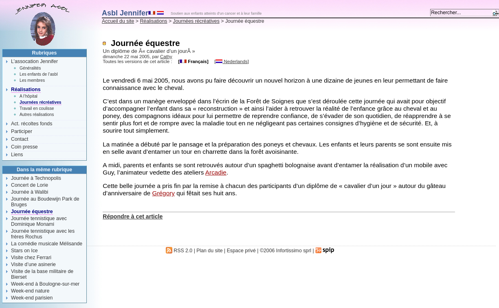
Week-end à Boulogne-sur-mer (45, 284)
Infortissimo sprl (293, 250)
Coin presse (24, 147)
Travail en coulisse (37, 108)
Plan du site (209, 250)
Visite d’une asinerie (33, 264)
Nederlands (231, 61)
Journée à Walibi (29, 192)
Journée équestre (32, 211)
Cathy (166, 56)
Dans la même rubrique (44, 170)
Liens (17, 154)
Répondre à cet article (133, 216)
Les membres (32, 80)
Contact (19, 139)
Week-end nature (30, 291)
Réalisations (153, 21)
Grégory (163, 193)
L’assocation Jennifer (34, 61)
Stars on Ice (24, 250)
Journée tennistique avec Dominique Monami (39, 221)
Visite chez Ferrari (31, 257)
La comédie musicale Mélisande (46, 244)
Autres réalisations (37, 114)
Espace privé (241, 250)
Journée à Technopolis (36, 178)
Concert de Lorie (29, 185)
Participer (21, 131)
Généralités (30, 68)
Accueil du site (118, 21)
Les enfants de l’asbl (38, 74)
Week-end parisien (32, 298)
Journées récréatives (196, 21)
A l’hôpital (28, 96)
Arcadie (215, 172)
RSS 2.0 (179, 250)
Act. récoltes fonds (31, 124)
